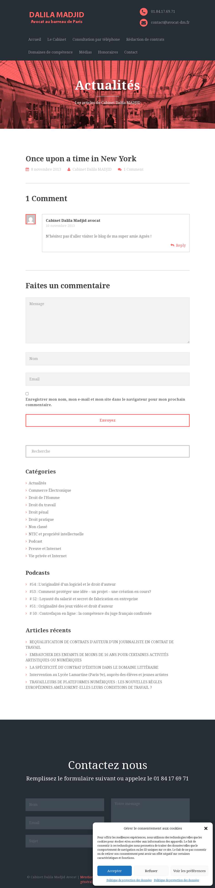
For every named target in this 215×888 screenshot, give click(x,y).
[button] (206, 828)
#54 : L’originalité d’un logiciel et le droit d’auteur (73, 584)
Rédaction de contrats (145, 39)
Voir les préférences (189, 871)
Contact (130, 52)
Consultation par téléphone (96, 39)
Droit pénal (38, 512)
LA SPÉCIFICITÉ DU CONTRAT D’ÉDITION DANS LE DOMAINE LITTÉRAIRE (94, 667)
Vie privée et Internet (48, 556)
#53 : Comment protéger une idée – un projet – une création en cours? (90, 591)
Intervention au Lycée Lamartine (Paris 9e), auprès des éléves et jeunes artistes (99, 675)
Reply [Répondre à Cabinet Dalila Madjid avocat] (181, 245)
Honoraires (108, 52)
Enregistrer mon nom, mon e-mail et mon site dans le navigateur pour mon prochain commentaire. (105, 402)
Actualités (37, 483)
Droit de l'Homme (44, 498)
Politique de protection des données (129, 880)
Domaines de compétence (50, 52)
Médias (85, 52)
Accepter (114, 871)
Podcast (35, 541)
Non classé (38, 527)
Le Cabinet (56, 39)
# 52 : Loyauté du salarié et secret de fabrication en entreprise (84, 599)
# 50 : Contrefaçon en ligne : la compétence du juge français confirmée (91, 613)
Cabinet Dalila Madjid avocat (73, 220)
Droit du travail (42, 505)
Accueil (34, 39)
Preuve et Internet (45, 548)
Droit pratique (41, 519)
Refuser (151, 871)
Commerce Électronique (50, 490)
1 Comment (133, 169)
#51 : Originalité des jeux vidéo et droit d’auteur (71, 606)
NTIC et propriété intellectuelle (56, 534)
